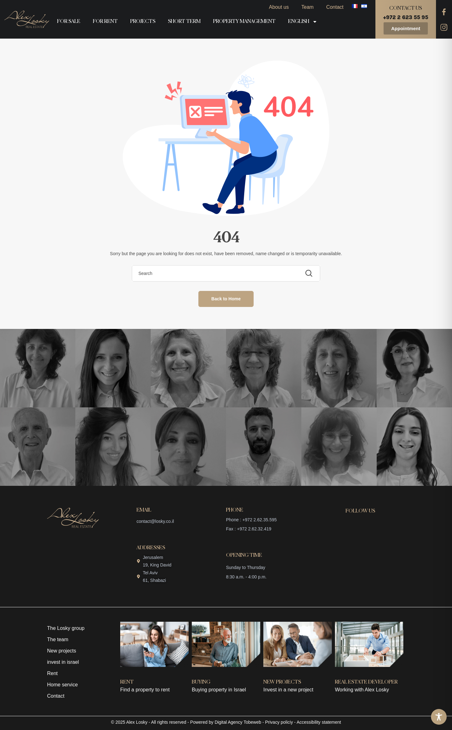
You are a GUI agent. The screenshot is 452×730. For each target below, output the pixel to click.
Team (307, 7)
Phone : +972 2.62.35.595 (251, 519)
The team (57, 639)
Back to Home (225, 298)
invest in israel (63, 662)
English (302, 21)
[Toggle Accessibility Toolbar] (438, 716)
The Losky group (65, 628)
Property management (244, 21)
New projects (61, 650)
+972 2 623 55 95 (405, 17)
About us (279, 7)
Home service (62, 684)
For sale (68, 21)
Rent (52, 673)
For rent (105, 21)
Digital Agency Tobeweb (238, 722)
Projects (142, 21)
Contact (334, 7)
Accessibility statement (319, 722)
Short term (184, 21)
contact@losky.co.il (155, 521)
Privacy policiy (279, 722)
